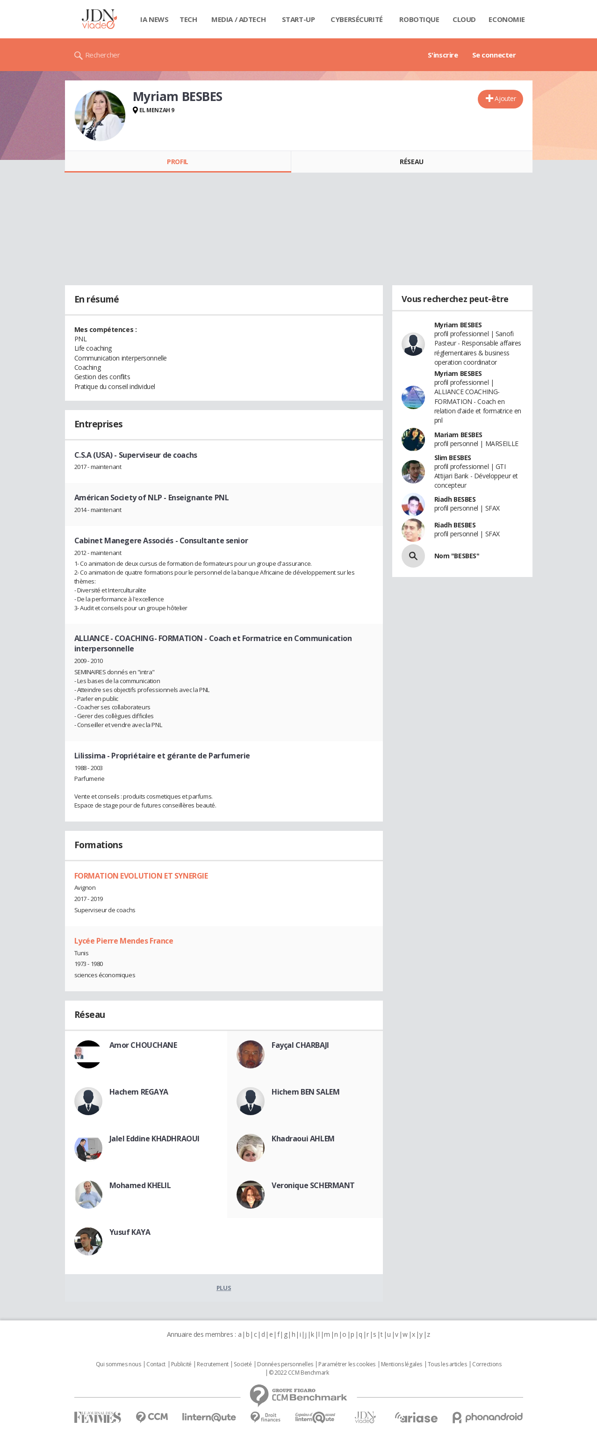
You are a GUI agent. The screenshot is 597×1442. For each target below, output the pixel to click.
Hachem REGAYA (139, 1092)
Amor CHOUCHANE (143, 1045)
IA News (154, 19)
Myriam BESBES (458, 324)
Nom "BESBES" (457, 555)
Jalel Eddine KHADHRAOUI (154, 1138)
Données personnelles (285, 1364)
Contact (155, 1364)
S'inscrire (443, 54)
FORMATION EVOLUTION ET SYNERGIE (141, 876)
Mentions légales (401, 1364)
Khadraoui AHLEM (303, 1138)
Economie (507, 19)
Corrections (486, 1364)
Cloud (464, 19)
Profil (177, 161)
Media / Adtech (238, 19)
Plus (223, 1287)
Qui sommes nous (118, 1364)
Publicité (181, 1364)
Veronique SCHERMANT (313, 1185)
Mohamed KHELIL (140, 1185)
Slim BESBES (452, 457)
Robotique (419, 19)
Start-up (298, 19)
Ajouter (505, 98)
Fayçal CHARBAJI (300, 1045)
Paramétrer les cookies (346, 1364)
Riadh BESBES (455, 499)
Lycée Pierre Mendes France (123, 941)
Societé (243, 1364)
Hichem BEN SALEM (305, 1092)
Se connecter (494, 54)
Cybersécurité (357, 19)
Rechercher (102, 54)
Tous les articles (447, 1364)
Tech (188, 19)
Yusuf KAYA (130, 1232)
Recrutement (212, 1364)
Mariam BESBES (458, 434)
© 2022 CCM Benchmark (299, 1373)
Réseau (411, 161)
